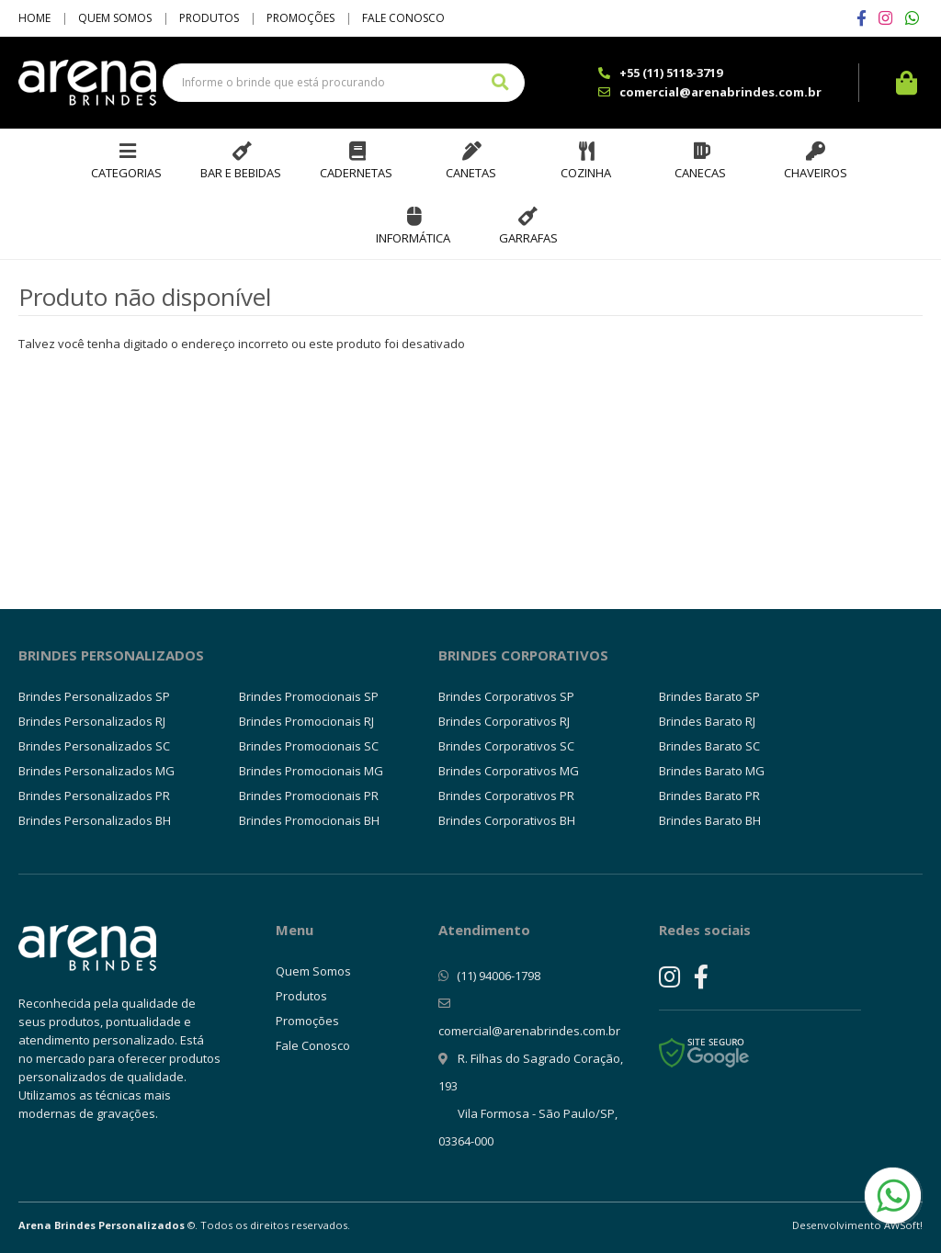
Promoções (300, 18)
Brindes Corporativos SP (506, 696)
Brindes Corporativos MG (508, 770)
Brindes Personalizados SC (94, 746)
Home (34, 18)
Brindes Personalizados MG (96, 770)
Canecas (700, 172)
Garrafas (528, 238)
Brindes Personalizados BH (94, 820)
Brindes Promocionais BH (309, 820)
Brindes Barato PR (709, 795)
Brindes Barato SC (709, 746)
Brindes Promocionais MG (311, 770)
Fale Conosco (403, 18)
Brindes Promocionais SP (309, 696)
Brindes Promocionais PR (309, 795)
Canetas (471, 172)
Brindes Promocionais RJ (306, 721)
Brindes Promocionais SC (309, 746)
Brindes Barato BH (710, 820)
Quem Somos (115, 18)
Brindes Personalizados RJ (91, 721)
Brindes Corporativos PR (506, 795)
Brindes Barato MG (712, 770)
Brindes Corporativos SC (506, 746)
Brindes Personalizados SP (94, 696)
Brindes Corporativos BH (506, 820)
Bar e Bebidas (240, 172)
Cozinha (586, 172)
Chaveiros (815, 172)
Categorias (126, 172)
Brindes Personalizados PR (94, 795)
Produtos (209, 18)
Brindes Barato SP (709, 696)
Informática (413, 238)
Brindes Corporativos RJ (504, 721)
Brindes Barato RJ (707, 721)
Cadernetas (356, 172)
